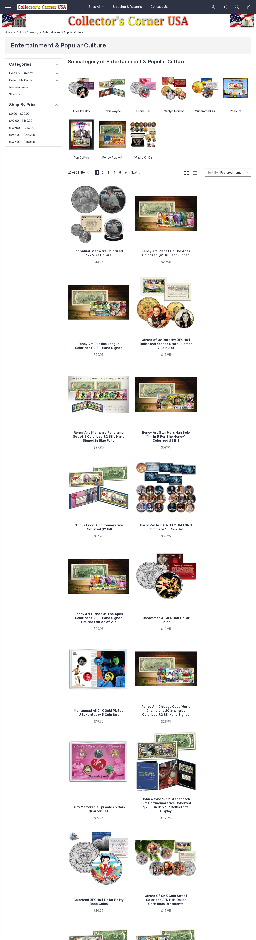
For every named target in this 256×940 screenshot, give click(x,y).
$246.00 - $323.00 (22, 135)
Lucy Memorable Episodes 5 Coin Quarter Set (96, 621)
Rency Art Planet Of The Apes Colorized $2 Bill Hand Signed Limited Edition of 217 (222, 430)
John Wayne (112, 111)
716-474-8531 (20, 859)
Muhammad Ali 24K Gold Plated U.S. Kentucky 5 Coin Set (159, 523)
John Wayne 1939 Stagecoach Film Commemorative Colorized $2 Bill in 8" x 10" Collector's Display (159, 615)
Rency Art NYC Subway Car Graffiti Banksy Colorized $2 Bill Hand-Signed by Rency (159, 795)
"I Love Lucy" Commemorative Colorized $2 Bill (96, 430)
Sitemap (92, 933)
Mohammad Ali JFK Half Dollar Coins (96, 525)
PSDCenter (244, 933)
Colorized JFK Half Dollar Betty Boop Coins (222, 621)
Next (136, 173)
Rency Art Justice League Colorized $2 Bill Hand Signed (222, 252)
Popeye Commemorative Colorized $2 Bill (222, 709)
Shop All (96, 7)
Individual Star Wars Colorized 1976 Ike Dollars (96, 252)
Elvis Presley (81, 111)
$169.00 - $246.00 (21, 128)
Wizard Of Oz (143, 157)
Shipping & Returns (127, 7)
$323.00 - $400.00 (22, 142)
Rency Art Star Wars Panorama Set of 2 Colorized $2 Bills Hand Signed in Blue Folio (159, 340)
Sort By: (212, 172)
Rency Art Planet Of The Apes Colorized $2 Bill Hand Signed (159, 250)
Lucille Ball (143, 111)
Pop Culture (81, 157)
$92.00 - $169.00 (20, 121)
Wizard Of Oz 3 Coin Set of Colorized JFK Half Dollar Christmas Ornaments (96, 707)
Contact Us (159, 7)
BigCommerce (73, 933)
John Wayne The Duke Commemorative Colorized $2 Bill (159, 707)
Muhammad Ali (205, 111)
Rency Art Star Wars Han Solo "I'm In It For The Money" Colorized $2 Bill (222, 342)
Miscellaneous (18, 87)
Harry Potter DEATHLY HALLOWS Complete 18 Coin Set (159, 430)
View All (213, 879)
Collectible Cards (20, 80)
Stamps (14, 94)
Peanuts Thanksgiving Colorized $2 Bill (96, 797)
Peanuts (235, 111)
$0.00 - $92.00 (19, 114)
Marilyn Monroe (174, 111)
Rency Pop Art (112, 157)
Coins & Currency (21, 73)
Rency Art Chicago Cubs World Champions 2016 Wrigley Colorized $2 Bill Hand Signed (222, 521)
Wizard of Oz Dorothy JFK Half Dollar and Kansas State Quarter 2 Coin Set (96, 342)
